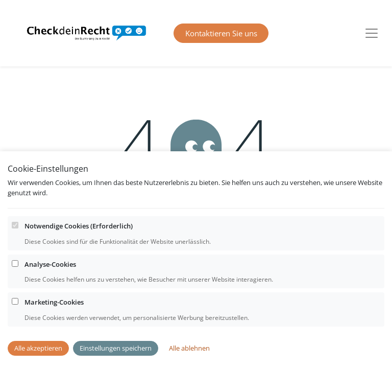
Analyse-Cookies (50, 284)
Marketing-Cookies (54, 322)
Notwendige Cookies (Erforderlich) (78, 245)
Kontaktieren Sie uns (221, 33)
